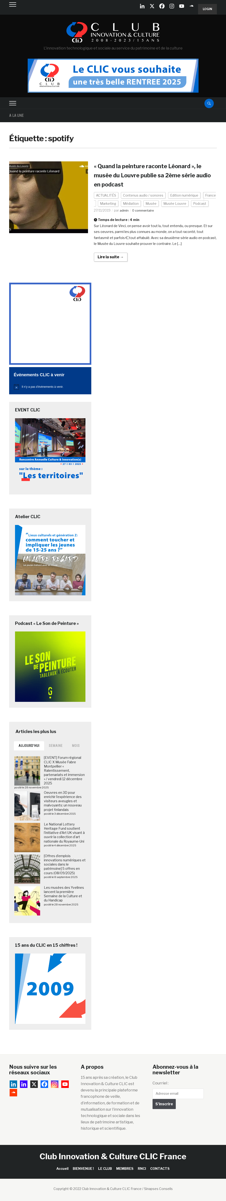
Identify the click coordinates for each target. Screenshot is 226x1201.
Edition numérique (184, 195)
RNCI (142, 1169)
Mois (76, 746)
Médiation (131, 203)
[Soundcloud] (191, 6)
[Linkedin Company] (142, 6)
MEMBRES (125, 1169)
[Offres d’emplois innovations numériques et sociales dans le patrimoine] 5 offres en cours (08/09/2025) (65, 864)
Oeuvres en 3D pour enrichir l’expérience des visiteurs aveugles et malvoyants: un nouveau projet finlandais (63, 801)
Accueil (62, 1169)
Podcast (199, 203)
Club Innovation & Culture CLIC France (113, 1156)
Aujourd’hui (29, 746)
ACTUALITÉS (106, 195)
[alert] (50, 387)
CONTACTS (160, 1169)
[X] (152, 6)
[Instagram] (171, 6)
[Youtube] (181, 6)
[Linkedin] (23, 1084)
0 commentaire (145, 210)
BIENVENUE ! (83, 1169)
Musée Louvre (174, 203)
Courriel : (161, 1083)
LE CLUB (105, 1169)
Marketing (108, 203)
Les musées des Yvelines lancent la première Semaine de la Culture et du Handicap (64, 894)
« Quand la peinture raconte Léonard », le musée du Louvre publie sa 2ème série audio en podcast (155, 175)
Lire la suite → (111, 257)
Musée (151, 203)
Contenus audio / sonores (143, 195)
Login (207, 9)
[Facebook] (161, 6)
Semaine (56, 746)
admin (124, 210)
